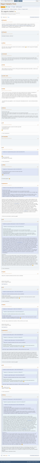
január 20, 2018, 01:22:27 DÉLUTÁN (7, 33)
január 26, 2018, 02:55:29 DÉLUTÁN (6, 109)
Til (3, 122)
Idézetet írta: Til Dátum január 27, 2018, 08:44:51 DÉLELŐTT (12, 399)
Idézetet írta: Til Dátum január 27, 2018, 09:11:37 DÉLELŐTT (13, 337)
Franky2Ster (5, 136)
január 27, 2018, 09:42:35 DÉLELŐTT (7, 396)
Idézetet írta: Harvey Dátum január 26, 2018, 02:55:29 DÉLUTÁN (13, 187)
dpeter (4, 271)
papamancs (5, 183)
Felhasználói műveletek (34, 17)
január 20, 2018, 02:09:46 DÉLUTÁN (6, 55)
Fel (1, 455)
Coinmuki (5, 53)
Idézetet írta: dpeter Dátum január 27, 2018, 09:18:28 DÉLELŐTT (13, 334)
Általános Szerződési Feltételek (33, 461)
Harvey (4, 107)
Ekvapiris (5, 20)
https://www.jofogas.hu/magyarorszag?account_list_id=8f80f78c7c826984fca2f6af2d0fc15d (17, 25)
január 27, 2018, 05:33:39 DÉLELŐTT (7, 166)
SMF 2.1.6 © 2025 (3, 461)
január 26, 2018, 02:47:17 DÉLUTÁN (6, 90)
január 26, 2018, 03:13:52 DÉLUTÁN (6, 124)
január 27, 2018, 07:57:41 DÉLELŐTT (7, 185)
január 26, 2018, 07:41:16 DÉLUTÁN (7, 149)
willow (4, 43)
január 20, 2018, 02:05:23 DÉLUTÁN (6, 44)
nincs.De (4, 260)
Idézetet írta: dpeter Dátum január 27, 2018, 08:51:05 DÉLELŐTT (13, 291)
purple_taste (5, 75)
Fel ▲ (38, 461)
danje (4, 88)
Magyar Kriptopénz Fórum (8, 4)
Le (1, 17)
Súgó (27, 461)
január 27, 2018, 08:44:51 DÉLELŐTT (7, 221)
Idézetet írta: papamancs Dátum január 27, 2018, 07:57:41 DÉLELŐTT (14, 223)
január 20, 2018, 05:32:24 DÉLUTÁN (6, 77)
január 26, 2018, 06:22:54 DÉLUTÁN (6, 138)
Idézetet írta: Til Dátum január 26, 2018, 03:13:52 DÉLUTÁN (12, 169)
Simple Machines (8, 461)
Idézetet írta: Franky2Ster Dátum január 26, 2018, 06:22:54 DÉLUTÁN (14, 151)
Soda (4, 64)
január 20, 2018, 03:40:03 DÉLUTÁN (6, 66)
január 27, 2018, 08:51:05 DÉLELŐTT (7, 273)
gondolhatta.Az (17, 203)
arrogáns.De (26, 210)
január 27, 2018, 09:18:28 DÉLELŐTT (7, 306)
